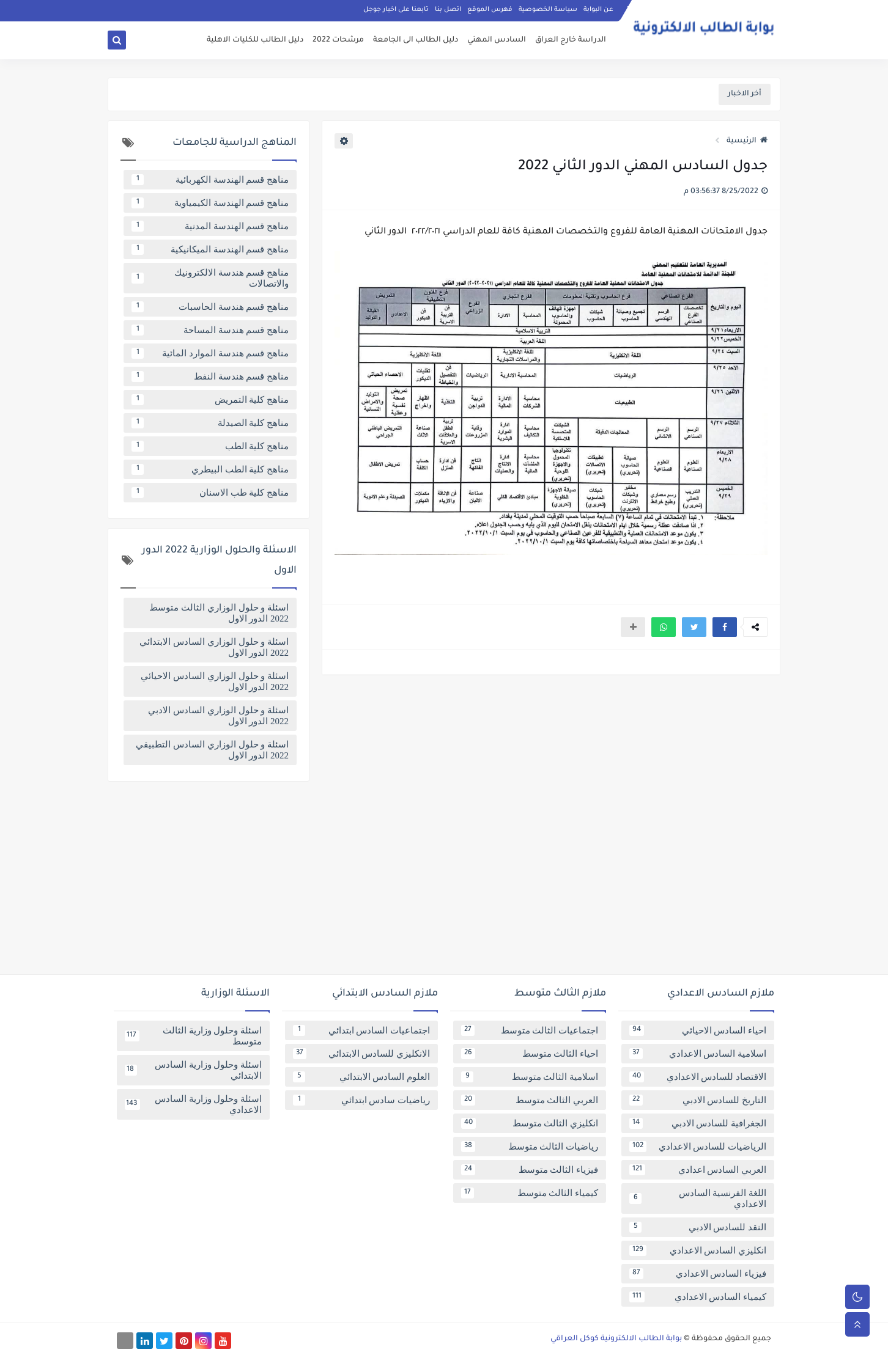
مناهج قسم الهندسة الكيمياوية (210, 202)
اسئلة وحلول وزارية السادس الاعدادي (193, 1104)
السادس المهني (496, 40)
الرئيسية (747, 141)
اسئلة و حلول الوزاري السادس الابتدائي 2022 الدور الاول (214, 647)
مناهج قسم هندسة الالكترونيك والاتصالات (210, 278)
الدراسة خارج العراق (570, 40)
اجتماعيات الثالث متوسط (529, 1030)
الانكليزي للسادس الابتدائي (361, 1053)
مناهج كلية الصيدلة (210, 422)
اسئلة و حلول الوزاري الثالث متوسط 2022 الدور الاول (219, 613)
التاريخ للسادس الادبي (697, 1100)
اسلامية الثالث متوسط (529, 1076)
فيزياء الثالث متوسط (529, 1169)
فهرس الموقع (489, 9)
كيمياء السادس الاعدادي (697, 1296)
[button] (724, 627)
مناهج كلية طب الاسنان (210, 492)
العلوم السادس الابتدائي (361, 1076)
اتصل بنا (448, 9)
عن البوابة (598, 9)
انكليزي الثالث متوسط (529, 1123)
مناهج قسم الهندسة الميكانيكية (210, 249)
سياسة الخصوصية (548, 9)
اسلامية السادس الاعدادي (697, 1053)
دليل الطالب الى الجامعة (415, 40)
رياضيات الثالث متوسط (529, 1146)
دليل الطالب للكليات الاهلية (255, 40)
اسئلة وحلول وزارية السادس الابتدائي (193, 1070)
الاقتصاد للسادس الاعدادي (697, 1076)
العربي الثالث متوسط (529, 1100)
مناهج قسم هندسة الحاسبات (210, 306)
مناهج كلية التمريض (210, 399)
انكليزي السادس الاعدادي (697, 1250)
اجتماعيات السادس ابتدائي (361, 1030)
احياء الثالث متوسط (529, 1053)
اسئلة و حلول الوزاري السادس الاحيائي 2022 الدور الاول (215, 681)
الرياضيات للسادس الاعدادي (697, 1146)
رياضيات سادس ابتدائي (361, 1100)
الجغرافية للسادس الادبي (697, 1123)
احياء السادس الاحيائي (697, 1030)
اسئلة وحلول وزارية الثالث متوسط (193, 1036)
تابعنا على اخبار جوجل (396, 9)
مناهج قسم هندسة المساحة (210, 330)
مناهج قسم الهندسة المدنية (210, 226)
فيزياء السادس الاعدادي (697, 1273)
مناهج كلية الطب (210, 446)
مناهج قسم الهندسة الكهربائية (210, 179)
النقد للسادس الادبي (697, 1227)
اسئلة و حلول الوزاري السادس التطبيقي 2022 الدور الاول (212, 750)
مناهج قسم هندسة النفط (210, 376)
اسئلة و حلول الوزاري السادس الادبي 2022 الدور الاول (218, 715)
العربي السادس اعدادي (697, 1169)
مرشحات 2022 (338, 40)
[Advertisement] (444, 882)
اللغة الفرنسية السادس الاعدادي (697, 1198)
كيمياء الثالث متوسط (529, 1192)
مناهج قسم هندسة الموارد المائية (210, 353)
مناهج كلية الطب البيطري (210, 469)
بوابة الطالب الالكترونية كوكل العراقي (616, 1339)
